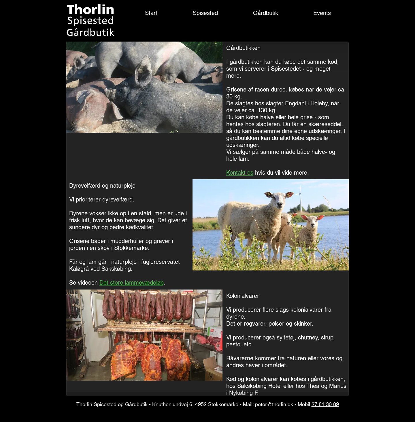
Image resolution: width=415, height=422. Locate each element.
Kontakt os (239, 172)
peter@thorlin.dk (274, 404)
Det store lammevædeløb (131, 282)
